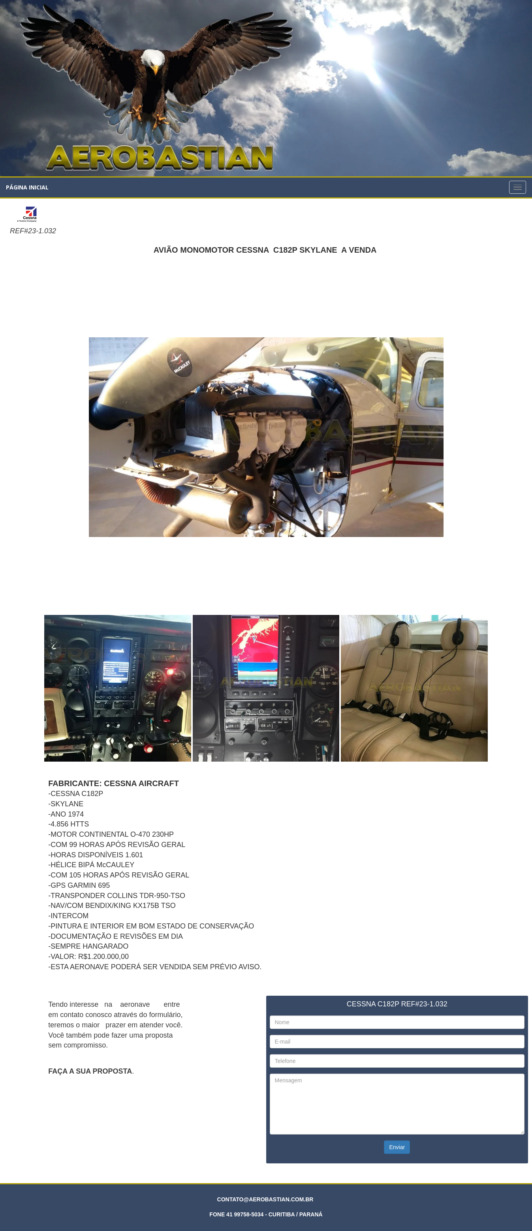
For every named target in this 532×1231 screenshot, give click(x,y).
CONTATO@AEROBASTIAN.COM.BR (265, 1199)
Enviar (397, 1147)
